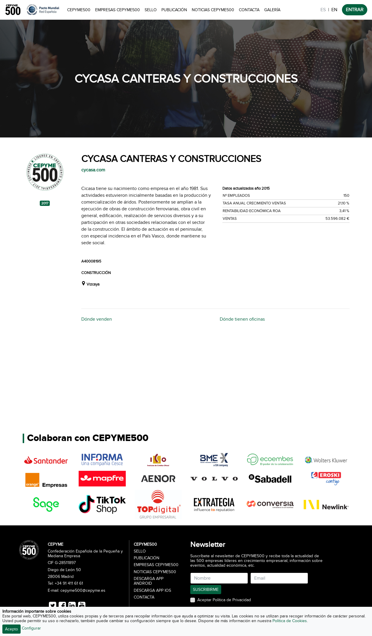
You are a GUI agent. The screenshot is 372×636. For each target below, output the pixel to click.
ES (323, 10)
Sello (151, 9)
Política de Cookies (289, 620)
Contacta (249, 9)
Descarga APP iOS (152, 590)
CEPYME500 (78, 9)
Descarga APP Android (148, 581)
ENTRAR (354, 10)
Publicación (174, 9)
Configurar (31, 628)
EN (334, 10)
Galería (272, 9)
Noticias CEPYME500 (213, 9)
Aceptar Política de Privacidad (224, 600)
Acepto (11, 629)
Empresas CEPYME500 (117, 9)
